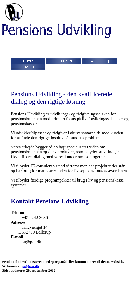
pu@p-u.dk (30, 266)
